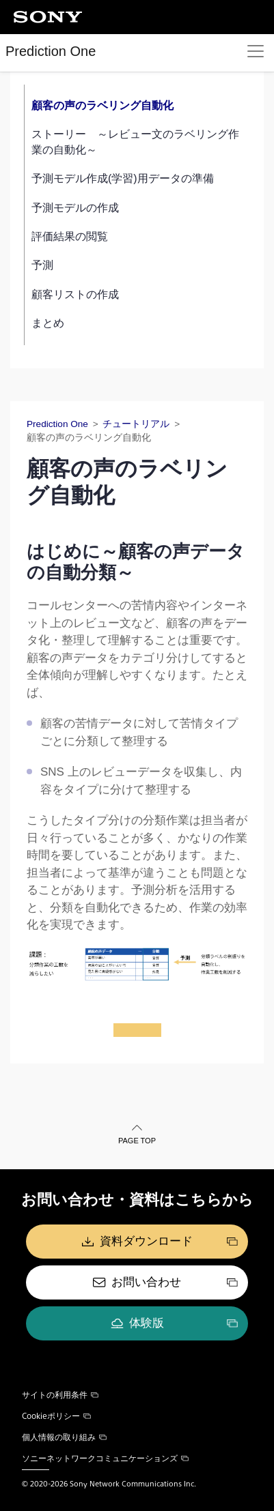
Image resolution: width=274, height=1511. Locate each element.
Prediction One (50, 51)
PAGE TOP (137, 1140)
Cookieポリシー (56, 1415)
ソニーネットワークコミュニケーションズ (105, 1457)
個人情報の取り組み (64, 1436)
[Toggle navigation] (255, 51)
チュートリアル (135, 424)
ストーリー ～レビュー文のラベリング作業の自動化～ (135, 141)
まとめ (47, 323)
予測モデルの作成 (75, 208)
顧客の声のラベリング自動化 (102, 105)
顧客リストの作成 (75, 294)
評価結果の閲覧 (69, 236)
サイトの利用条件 (60, 1394)
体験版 (146, 1323)
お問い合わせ (146, 1282)
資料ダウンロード (146, 1241)
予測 (42, 265)
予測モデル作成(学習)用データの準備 (122, 178)
